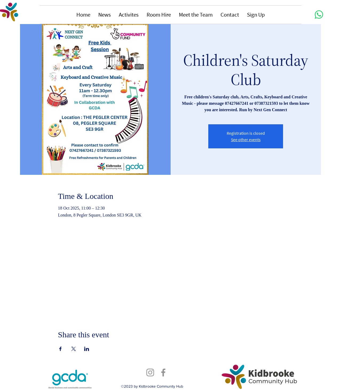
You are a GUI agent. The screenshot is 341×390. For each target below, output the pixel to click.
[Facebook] (163, 372)
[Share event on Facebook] (60, 349)
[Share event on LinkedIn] (86, 349)
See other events (246, 139)
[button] (104, 15)
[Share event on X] (73, 349)
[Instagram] (150, 372)
